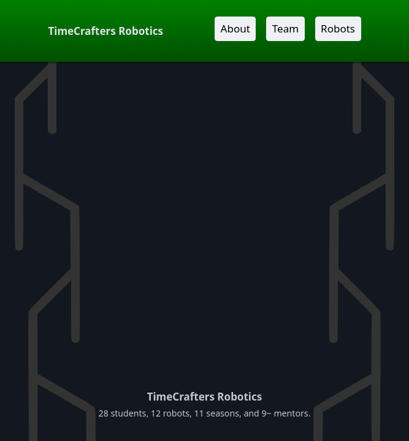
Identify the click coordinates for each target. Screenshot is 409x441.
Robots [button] (338, 28)
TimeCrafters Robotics (106, 31)
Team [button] (285, 28)
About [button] (235, 28)
